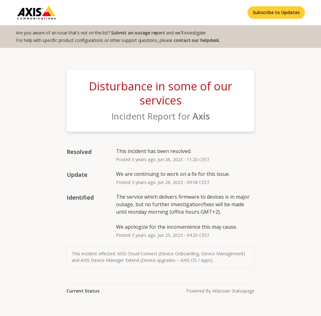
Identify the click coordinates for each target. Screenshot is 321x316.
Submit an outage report (138, 33)
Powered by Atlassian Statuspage (220, 291)
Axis (201, 116)
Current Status (82, 291)
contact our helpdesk (196, 40)
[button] (276, 12)
